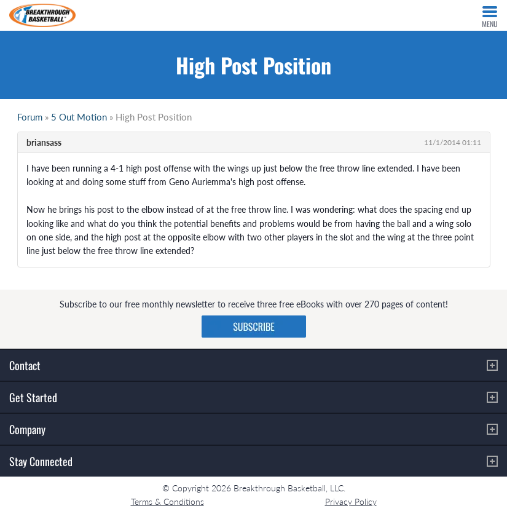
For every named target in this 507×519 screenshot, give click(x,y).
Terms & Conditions (167, 501)
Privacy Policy (351, 501)
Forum (29, 116)
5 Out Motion (79, 116)
